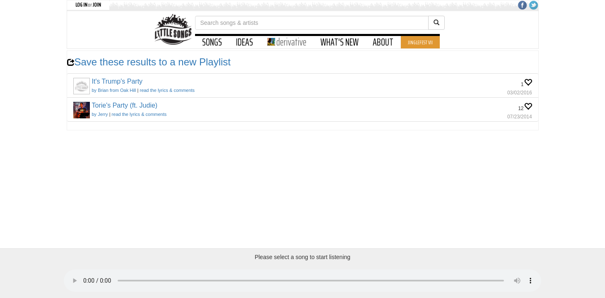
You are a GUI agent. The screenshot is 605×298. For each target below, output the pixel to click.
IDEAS (244, 42)
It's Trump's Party (117, 81)
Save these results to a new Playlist (149, 61)
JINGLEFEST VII (420, 42)
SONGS (212, 42)
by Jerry (100, 114)
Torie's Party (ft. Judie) (125, 105)
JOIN (97, 4)
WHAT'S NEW (340, 42)
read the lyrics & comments (167, 90)
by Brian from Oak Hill (114, 90)
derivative (286, 42)
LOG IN (81, 4)
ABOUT (383, 42)
